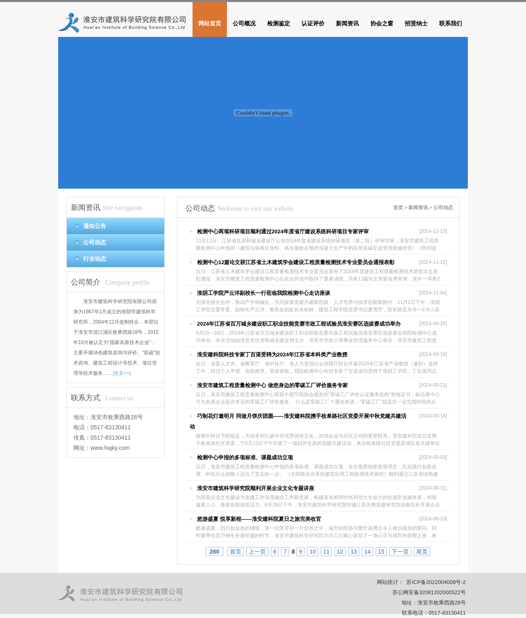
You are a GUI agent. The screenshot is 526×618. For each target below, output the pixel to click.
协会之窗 (381, 23)
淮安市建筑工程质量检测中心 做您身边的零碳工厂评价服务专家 (272, 385)
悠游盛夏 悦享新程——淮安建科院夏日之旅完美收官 (259, 519)
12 (340, 551)
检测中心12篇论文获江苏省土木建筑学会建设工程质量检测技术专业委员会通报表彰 (295, 262)
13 (354, 551)
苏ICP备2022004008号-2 (436, 582)
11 (326, 551)
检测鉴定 (278, 23)
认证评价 (313, 23)
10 (312, 551)
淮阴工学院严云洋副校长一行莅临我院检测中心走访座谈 (263, 293)
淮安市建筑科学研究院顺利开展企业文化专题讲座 (255, 488)
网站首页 (209, 23)
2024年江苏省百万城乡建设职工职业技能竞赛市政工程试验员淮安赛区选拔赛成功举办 (299, 324)
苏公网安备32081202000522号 (429, 592)
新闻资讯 (347, 23)
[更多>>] (122, 373)
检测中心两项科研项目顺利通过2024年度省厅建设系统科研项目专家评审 (283, 231)
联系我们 (450, 23)
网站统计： (390, 582)
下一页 (400, 551)
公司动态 (443, 207)
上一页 (257, 551)
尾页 (422, 551)
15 (381, 551)
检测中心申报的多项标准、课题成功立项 (245, 457)
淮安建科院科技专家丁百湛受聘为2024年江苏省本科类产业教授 (272, 354)
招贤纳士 (416, 23)
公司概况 (244, 23)
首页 (398, 207)
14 (367, 551)
